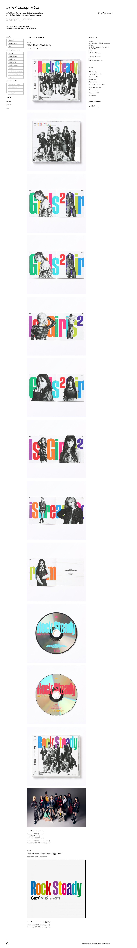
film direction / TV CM (14, 84)
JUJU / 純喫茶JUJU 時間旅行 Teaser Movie (99, 43)
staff (10, 46)
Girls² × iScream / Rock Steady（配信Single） (45, 854)
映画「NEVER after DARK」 (96, 60)
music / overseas (13, 65)
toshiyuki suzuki (13, 43)
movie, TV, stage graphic (15, 71)
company (11, 40)
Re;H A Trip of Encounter (95, 52)
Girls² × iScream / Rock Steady (39, 45)
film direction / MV (13, 87)
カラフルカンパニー (94, 74)
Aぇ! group (91, 71)
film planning (12, 93)
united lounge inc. (96, 943)
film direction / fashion (14, 90)
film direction (93, 92)
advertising (11, 53)
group (36, 48)
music (32, 48)
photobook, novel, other (15, 74)
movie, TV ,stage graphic (96, 84)
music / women (13, 56)
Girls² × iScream (43, 48)
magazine (11, 77)
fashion (11, 68)
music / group (12, 62)
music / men (12, 59)
